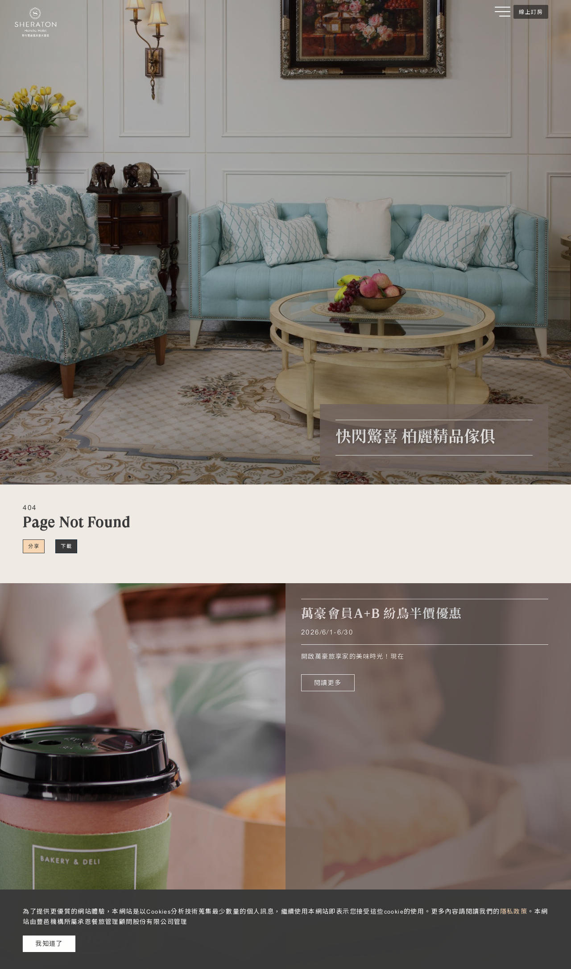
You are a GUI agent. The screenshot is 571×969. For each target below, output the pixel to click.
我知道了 (49, 943)
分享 (33, 546)
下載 (66, 546)
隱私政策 (514, 911)
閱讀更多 (328, 683)
